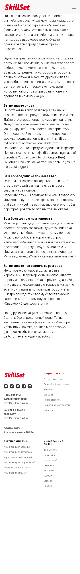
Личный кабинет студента (56, 384)
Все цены (48, 395)
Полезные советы (52, 400)
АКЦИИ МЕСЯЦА (54, 373)
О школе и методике (53, 379)
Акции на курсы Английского (18, 467)
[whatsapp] (18, 386)
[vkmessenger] (30, 386)
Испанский (49, 455)
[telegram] (24, 386)
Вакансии (48, 389)
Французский (50, 450)
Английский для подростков (18, 452)
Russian (48, 486)
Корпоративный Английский (18, 457)
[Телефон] (12, 386)
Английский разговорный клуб (19, 462)
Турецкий (48, 475)
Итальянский (50, 460)
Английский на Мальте (15, 473)
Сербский (48, 481)
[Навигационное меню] (74, 7)
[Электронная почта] (6, 386)
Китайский (49, 470)
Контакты (48, 410)
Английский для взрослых (17, 447)
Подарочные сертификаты (57, 405)
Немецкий (49, 465)
